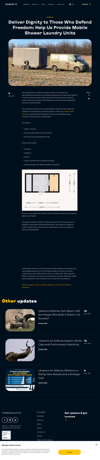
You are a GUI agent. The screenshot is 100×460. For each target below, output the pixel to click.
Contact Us (60, 4)
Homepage (41, 412)
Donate (39, 436)
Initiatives (26, 4)
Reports (52, 4)
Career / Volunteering (44, 440)
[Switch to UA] (72, 4)
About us (35, 4)
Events (39, 428)
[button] (96, 445)
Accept (69, 452)
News (43, 4)
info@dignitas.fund (11, 413)
